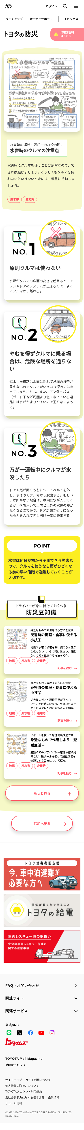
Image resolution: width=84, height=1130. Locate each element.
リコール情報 (13, 1110)
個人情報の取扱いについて (22, 1092)
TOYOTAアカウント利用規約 (23, 1098)
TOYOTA (8, 6)
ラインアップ (14, 19)
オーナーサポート (41, 19)
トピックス (71, 19)
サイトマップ (13, 1086)
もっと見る (52, 800)
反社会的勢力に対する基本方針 (25, 1104)
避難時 (30, 199)
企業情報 (53, 1104)
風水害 (14, 199)
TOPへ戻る (49, 830)
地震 (12, 663)
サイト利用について (38, 1086)
